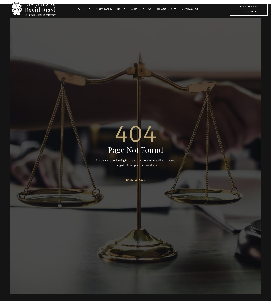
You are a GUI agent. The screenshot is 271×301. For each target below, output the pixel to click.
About (84, 9)
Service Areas (141, 8)
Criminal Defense (110, 9)
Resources (166, 9)
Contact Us (190, 8)
